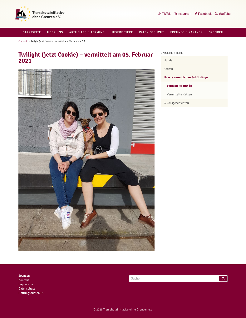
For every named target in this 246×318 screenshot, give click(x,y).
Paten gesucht (151, 32)
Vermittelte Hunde (179, 86)
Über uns (55, 32)
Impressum (25, 284)
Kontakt (23, 280)
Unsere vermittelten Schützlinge (186, 77)
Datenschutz (26, 288)
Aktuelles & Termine (87, 32)
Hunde (168, 60)
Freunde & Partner (186, 32)
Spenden (216, 32)
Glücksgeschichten (176, 103)
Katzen (168, 69)
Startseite (32, 32)
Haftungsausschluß (31, 293)
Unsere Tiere (122, 32)
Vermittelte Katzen (179, 94)
